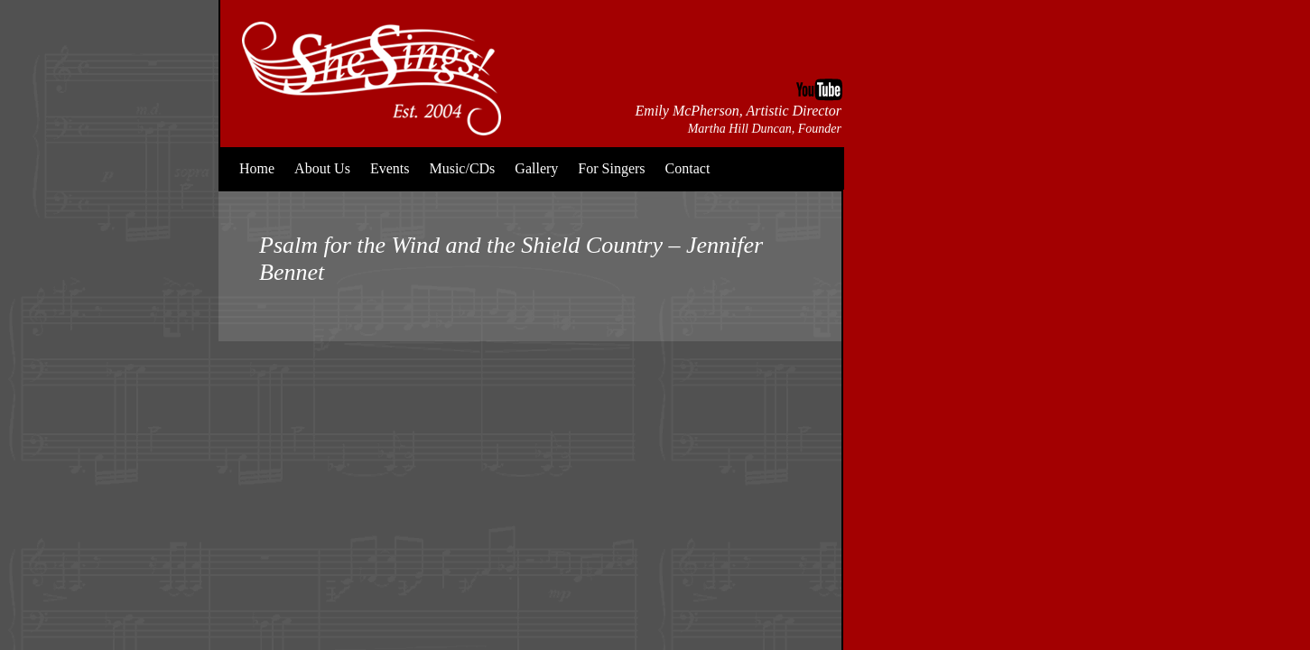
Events (390, 168)
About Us (322, 168)
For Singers (611, 168)
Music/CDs (462, 168)
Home (256, 168)
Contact (688, 168)
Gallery (536, 168)
